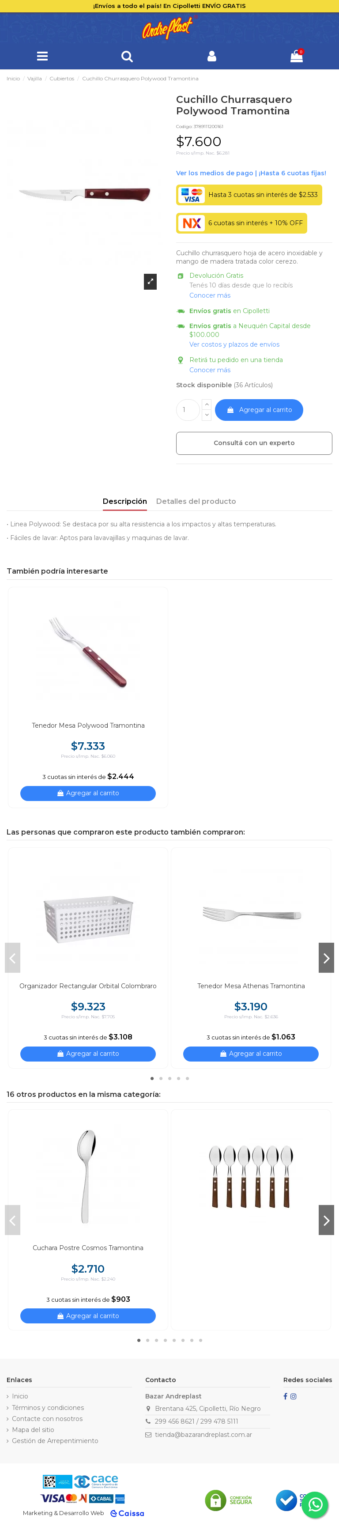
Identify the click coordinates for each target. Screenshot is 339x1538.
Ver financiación (251, 173)
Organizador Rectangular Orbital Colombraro (88, 986)
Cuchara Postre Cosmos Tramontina (88, 1248)
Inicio (20, 1396)
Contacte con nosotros (47, 1419)
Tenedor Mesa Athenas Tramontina (251, 986)
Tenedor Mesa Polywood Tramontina (88, 725)
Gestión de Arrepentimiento (55, 1441)
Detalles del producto (196, 501)
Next (326, 958)
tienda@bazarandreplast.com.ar (203, 1435)
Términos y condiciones (48, 1408)
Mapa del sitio (33, 1430)
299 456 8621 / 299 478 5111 (196, 1421)
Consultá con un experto (254, 443)
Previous (12, 958)
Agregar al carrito (259, 410)
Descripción (125, 501)
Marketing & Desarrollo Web (63, 1512)
